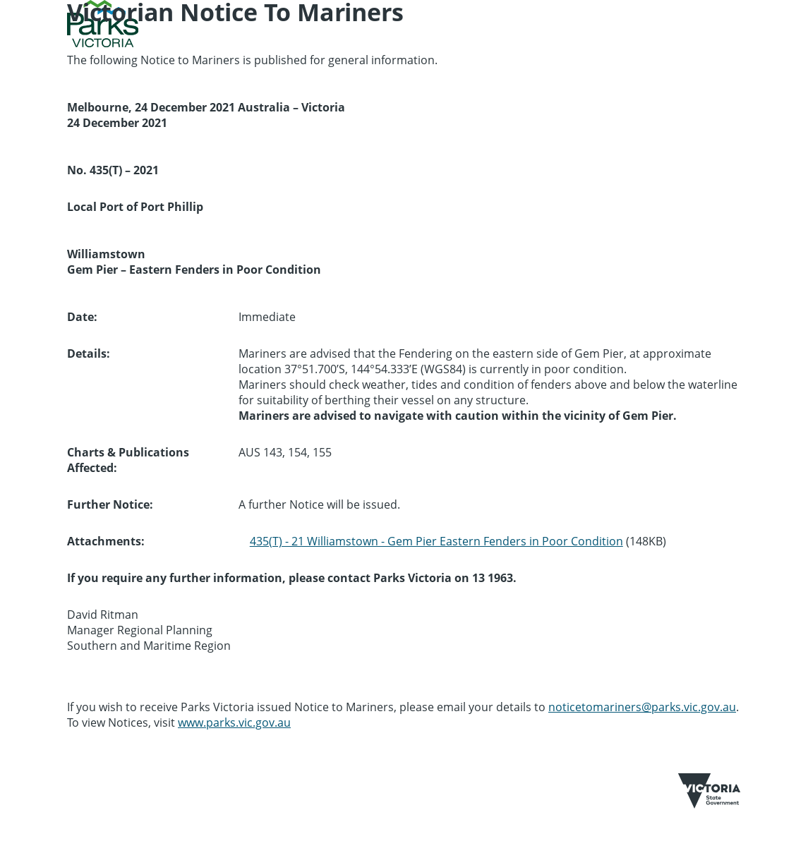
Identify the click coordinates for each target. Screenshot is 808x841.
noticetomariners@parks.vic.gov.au (642, 707)
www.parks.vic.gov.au (234, 722)
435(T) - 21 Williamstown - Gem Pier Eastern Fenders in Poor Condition (436, 541)
